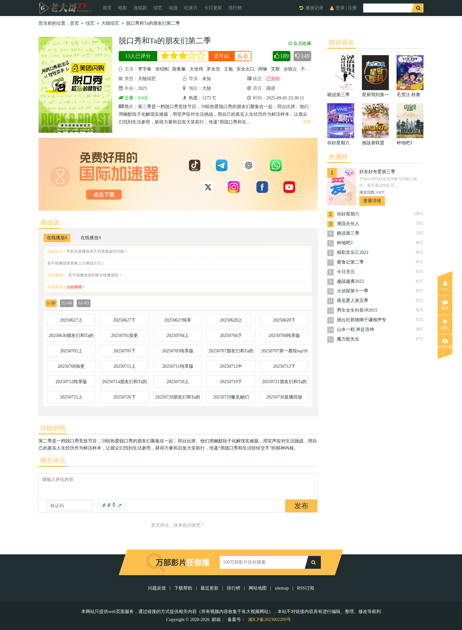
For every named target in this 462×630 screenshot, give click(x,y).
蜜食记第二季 (350, 262)
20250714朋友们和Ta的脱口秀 (124, 383)
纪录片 (191, 7)
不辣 (305, 69)
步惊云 (290, 69)
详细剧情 (53, 428)
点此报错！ (76, 287)
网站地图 (258, 588)
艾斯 (275, 69)
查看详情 (372, 200)
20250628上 (231, 320)
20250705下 (124, 351)
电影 (122, 7)
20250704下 (231, 335)
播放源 (49, 222)
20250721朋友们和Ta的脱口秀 (284, 383)
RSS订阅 (305, 588)
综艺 (157, 7)
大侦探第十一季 (352, 291)
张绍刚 (162, 69)
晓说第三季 (348, 233)
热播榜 (338, 156)
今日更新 (213, 7)
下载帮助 (183, 588)
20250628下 (284, 320)
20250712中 (231, 366)
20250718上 (178, 381)
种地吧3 (345, 242)
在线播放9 (91, 237)
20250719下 (231, 381)
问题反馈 (157, 588)
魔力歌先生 (348, 339)
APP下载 (445, 343)
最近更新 (209, 588)
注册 (352, 7)
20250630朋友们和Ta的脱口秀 (71, 337)
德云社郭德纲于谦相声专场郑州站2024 (361, 320)
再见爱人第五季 (352, 300)
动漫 (173, 7)
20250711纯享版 (177, 366)
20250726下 (124, 397)
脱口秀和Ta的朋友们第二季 (153, 23)
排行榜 (235, 7)
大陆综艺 (110, 23)
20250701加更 (124, 335)
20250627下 (124, 320)
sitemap (282, 588)
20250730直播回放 (284, 397)
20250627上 (71, 320)
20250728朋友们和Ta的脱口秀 (177, 399)
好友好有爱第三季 (377, 171)
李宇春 (144, 69)
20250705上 (71, 351)
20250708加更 (71, 366)
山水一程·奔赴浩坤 (355, 329)
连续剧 (140, 7)
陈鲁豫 (179, 69)
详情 (306, 122)
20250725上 (71, 397)
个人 (445, 286)
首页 (107, 7)
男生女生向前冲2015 (357, 310)
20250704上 (178, 335)
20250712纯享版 (71, 381)
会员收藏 (299, 43)
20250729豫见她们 (231, 397)
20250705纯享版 (177, 351)
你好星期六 (348, 214)
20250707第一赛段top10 (284, 351)
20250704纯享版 (284, 335)
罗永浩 (213, 69)
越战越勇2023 (350, 281)
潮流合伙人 (348, 223)
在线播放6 (57, 237)
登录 (340, 7)
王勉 (228, 69)
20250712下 (284, 366)
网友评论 (53, 460)
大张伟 (196, 69)
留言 (445, 305)
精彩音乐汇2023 (352, 252)
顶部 (445, 324)
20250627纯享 (177, 320)
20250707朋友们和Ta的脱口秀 (231, 353)
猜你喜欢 (342, 42)
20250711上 (124, 366)
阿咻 (262, 69)
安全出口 (245, 69)
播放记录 (314, 7)
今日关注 (346, 271)
